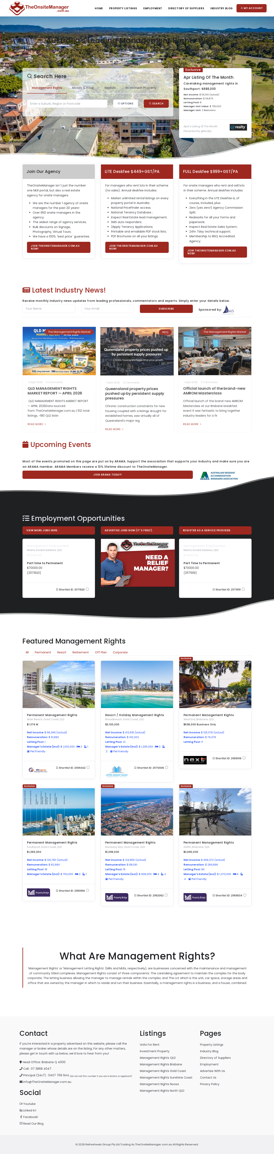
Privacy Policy (209, 1084)
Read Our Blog (31, 1124)
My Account (251, 8)
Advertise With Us (212, 1071)
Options (115, 103)
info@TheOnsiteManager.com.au (47, 1082)
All (27, 652)
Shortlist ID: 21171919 (228, 589)
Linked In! (28, 1110)
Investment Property (155, 1051)
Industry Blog (221, 8)
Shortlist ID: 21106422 (72, 768)
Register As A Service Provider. (207, 530)
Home (99, 8)
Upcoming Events (56, 444)
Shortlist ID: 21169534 (229, 895)
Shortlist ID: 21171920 (72, 589)
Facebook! (29, 1117)
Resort (61, 652)
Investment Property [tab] (130, 88)
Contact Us (208, 1077)
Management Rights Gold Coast (163, 1071)
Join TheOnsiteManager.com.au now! (55, 247)
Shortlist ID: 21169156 (72, 890)
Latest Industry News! (64, 290)
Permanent (43, 652)
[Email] (107, 309)
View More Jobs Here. (42, 530)
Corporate (120, 652)
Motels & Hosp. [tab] (73, 88)
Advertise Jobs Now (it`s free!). (129, 530)
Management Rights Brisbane (161, 1064)
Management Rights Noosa (159, 1084)
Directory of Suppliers (215, 1058)
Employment (152, 8)
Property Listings (123, 8)
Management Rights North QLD (162, 1091)
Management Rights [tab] (36, 88)
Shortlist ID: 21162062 (150, 895)
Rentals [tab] (99, 88)
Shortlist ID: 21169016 (228, 758)
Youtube (28, 1104)
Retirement (81, 652)
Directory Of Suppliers (186, 8)
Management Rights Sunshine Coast (166, 1077)
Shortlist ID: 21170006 (151, 768)
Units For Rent (149, 1045)
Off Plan (101, 652)
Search (146, 103)
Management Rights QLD (158, 1058)
